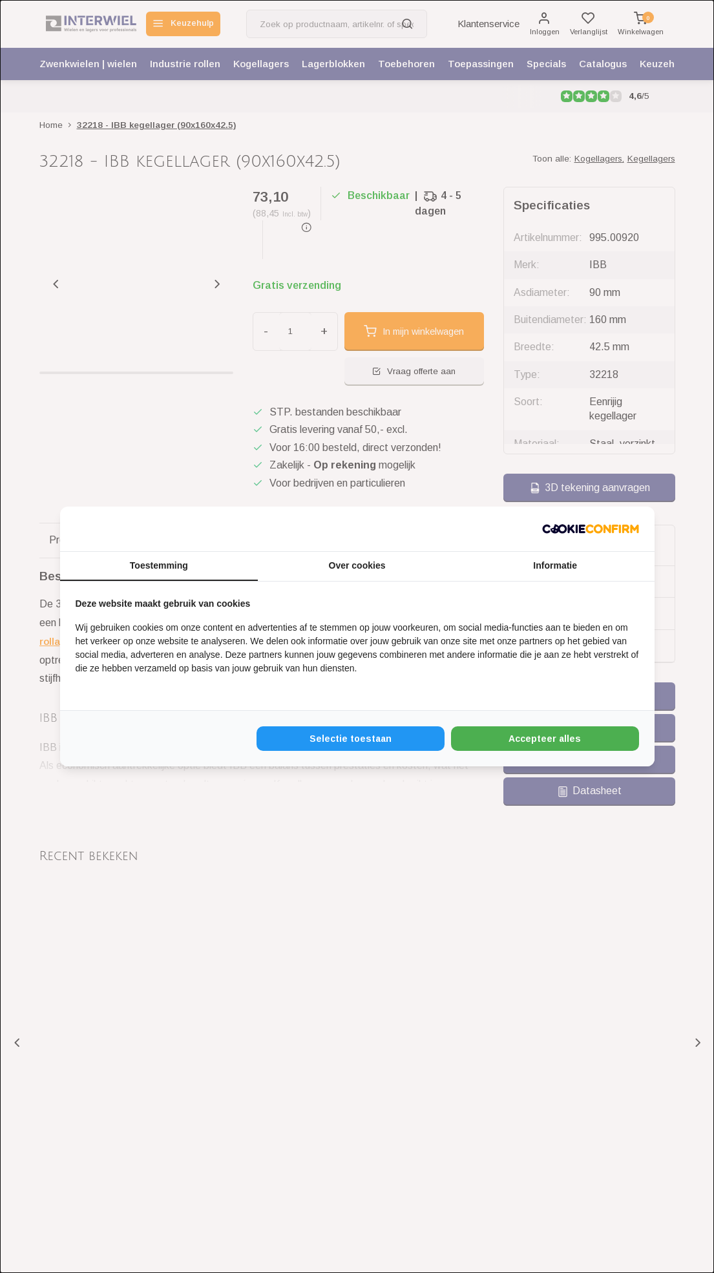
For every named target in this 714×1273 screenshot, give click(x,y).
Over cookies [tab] (357, 565)
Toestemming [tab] (159, 565)
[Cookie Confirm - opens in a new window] (590, 528)
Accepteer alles (545, 739)
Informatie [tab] (555, 565)
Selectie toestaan (351, 739)
